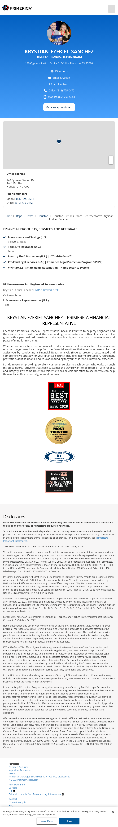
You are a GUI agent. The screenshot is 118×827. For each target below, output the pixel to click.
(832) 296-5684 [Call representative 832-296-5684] (25, 199)
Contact (13, 798)
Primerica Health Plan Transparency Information (36, 794)
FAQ (11, 805)
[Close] (112, 811)
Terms (12, 773)
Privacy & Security (18, 766)
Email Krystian (61, 77)
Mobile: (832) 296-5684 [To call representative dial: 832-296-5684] (61, 97)
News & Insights (17, 802)
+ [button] (111, 158)
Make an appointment (59, 107)
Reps (19, 216)
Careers (13, 787)
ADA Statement (17, 784)
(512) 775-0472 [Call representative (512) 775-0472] (24, 202)
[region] (59, 817)
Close (69, 820)
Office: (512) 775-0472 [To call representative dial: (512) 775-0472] (61, 90)
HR (12, 790)
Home (8, 216)
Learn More (46, 820)
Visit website (61, 84)
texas (29, 216)
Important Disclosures (20, 770)
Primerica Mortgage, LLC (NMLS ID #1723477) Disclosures (39, 776)
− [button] (111, 162)
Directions (61, 71)
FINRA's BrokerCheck (45, 290)
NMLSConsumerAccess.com (23, 779)
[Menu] (111, 9)
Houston (43, 216)
